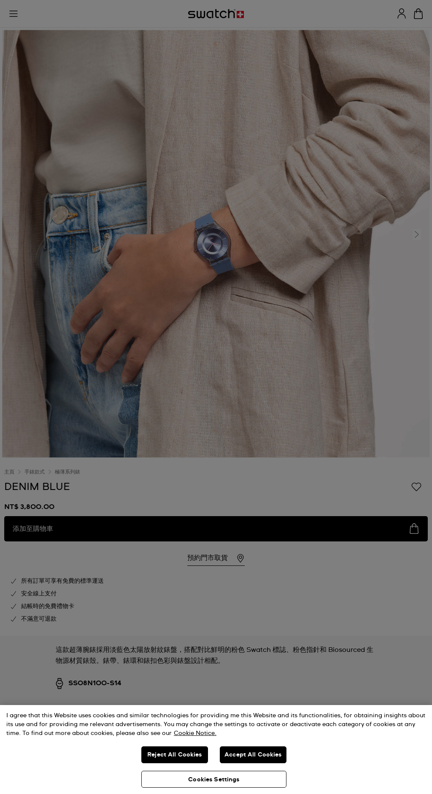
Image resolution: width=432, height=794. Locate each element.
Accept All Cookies (253, 755)
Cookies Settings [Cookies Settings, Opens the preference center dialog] (213, 780)
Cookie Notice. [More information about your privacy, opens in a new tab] (195, 733)
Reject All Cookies (174, 755)
